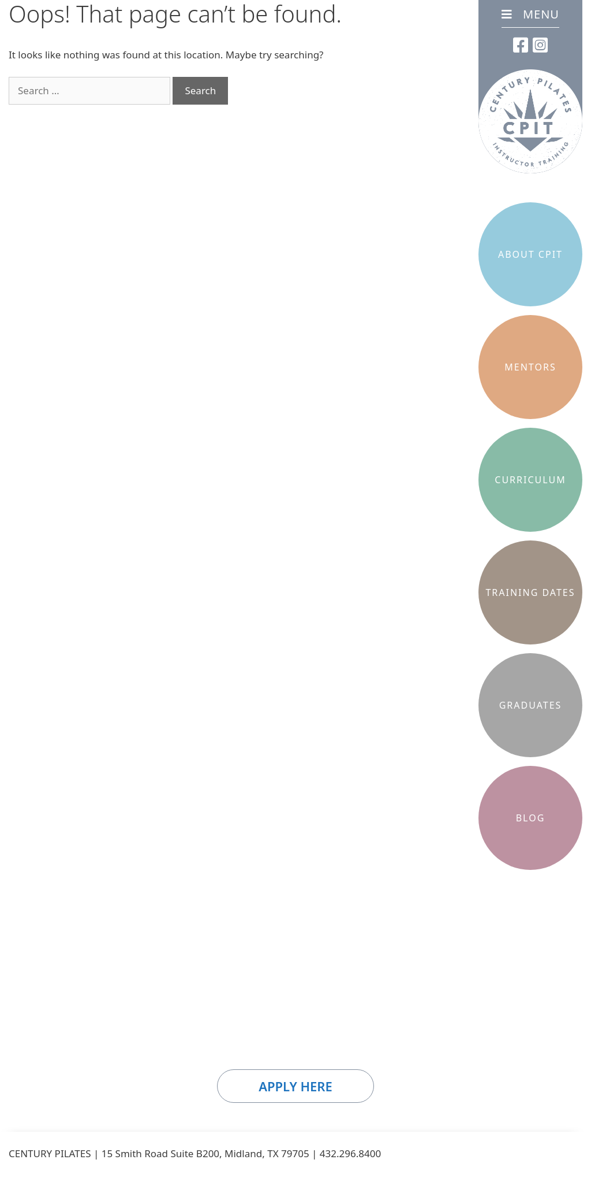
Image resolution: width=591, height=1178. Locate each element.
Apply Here (295, 1086)
